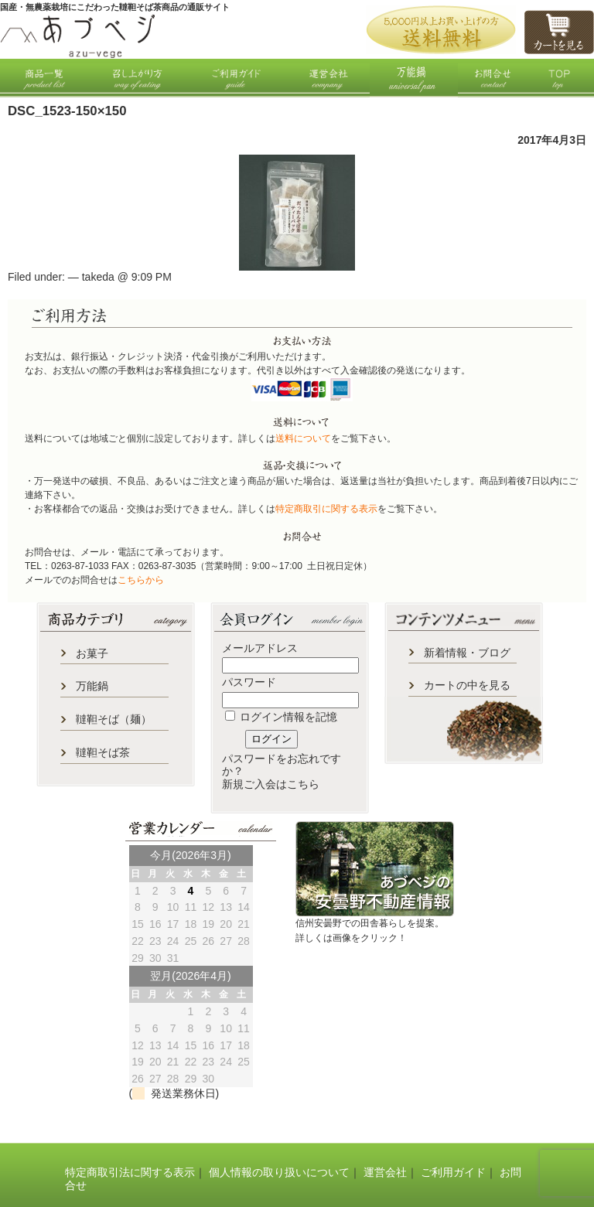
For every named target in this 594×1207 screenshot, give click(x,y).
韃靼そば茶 (103, 752)
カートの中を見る (467, 685)
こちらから (141, 580)
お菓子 (92, 653)
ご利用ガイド (453, 1172)
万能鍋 (92, 686)
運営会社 (385, 1172)
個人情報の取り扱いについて (279, 1172)
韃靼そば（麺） (114, 719)
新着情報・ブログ (467, 652)
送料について (303, 438)
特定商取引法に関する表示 (130, 1172)
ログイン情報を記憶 (281, 717)
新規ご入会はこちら (270, 784)
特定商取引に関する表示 (326, 508)
